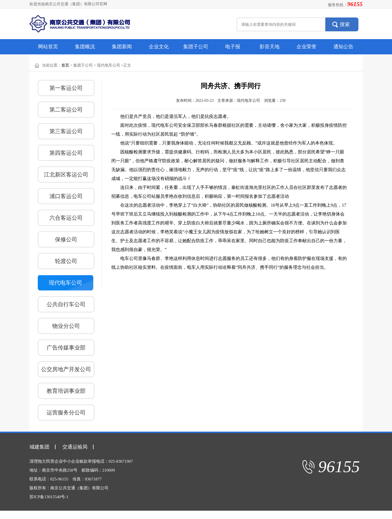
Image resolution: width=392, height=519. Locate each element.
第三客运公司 (66, 131)
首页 (65, 65)
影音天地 (270, 46)
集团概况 (85, 46)
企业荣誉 (306, 46)
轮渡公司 (66, 261)
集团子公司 (195, 46)
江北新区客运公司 (66, 174)
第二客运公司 (66, 110)
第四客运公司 (66, 153)
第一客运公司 (66, 88)
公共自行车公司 (66, 304)
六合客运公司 (66, 218)
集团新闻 (122, 46)
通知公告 (343, 46)
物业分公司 (66, 326)
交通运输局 (74, 447)
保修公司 (66, 239)
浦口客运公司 (66, 196)
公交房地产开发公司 (66, 369)
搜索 (345, 24)
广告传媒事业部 (66, 348)
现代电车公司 (65, 283)
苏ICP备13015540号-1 (49, 497)
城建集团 (39, 447)
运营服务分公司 (66, 412)
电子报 (232, 46)
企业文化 (159, 46)
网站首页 (48, 46)
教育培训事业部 (66, 391)
